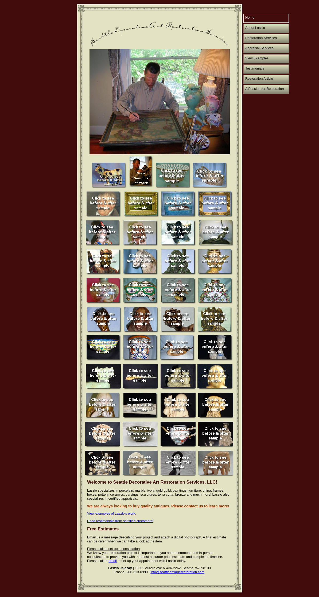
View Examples (257, 58)
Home (249, 18)
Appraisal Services (259, 48)
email (112, 561)
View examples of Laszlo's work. (111, 513)
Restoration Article (259, 78)
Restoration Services (261, 38)
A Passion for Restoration (264, 89)
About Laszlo (255, 28)
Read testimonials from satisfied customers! (120, 521)
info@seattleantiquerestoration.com (177, 572)
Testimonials (254, 68)
